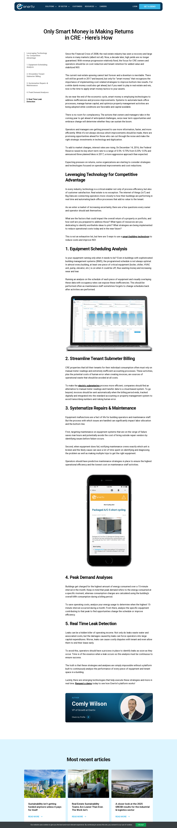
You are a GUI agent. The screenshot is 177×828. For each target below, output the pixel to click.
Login (135, 6)
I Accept (141, 825)
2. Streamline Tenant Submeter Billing (35, 75)
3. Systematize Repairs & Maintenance (37, 84)
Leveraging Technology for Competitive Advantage (37, 55)
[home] (30, 6)
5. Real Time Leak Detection (34, 100)
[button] (51, 6)
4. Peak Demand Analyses (38, 92)
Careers (103, 6)
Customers (77, 6)
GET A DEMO (150, 6)
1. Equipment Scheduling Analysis (37, 66)
